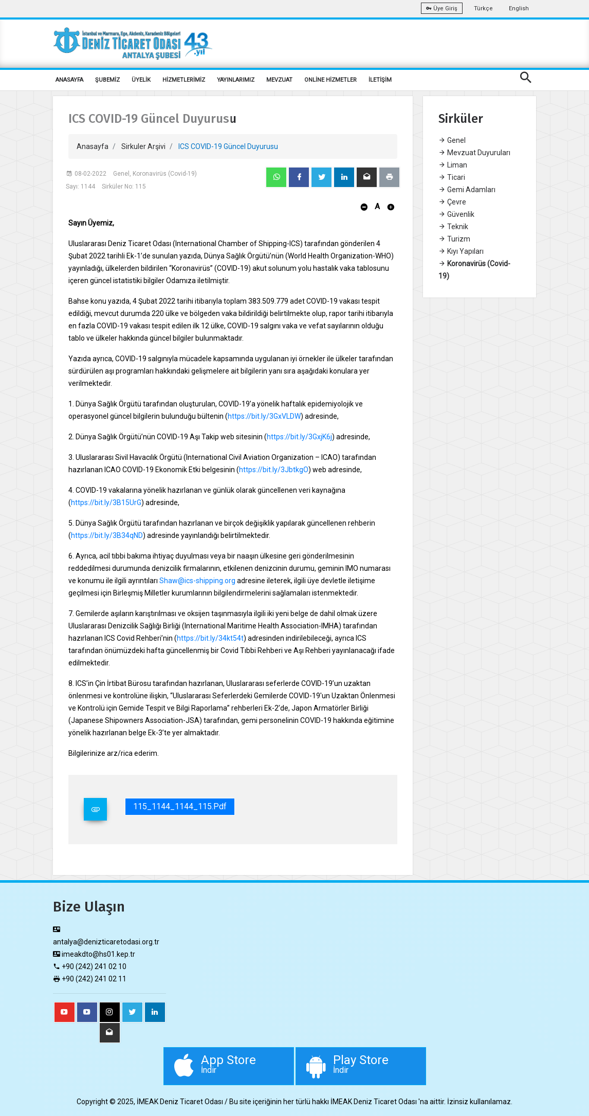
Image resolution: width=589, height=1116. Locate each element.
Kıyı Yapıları (461, 251)
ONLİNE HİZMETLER (330, 80)
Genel (452, 140)
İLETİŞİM (380, 80)
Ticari (451, 177)
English (519, 8)
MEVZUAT (279, 80)
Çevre (452, 202)
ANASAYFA (69, 80)
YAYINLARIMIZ (235, 80)
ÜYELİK (141, 80)
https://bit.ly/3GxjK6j (299, 437)
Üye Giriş (441, 8)
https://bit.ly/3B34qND (107, 535)
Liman (452, 165)
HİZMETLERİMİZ (183, 80)
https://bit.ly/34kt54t (210, 638)
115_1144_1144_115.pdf (180, 806)
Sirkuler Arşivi (143, 146)
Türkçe (483, 8)
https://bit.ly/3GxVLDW (264, 416)
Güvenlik (456, 214)
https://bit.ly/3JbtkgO (273, 470)
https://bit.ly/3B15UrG (106, 502)
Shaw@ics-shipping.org (197, 580)
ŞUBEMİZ (107, 80)
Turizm (454, 239)
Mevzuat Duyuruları (474, 152)
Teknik (453, 226)
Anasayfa (92, 146)
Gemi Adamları (466, 189)
